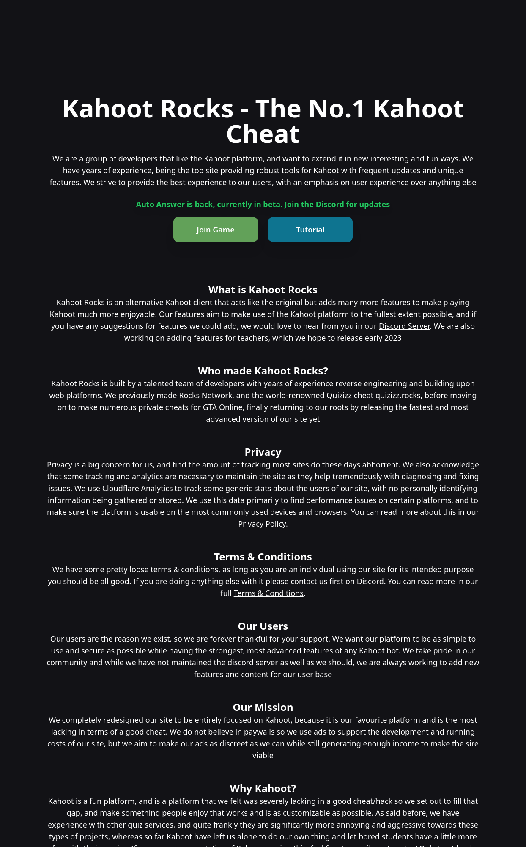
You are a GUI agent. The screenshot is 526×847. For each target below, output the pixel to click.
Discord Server (404, 326)
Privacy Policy (262, 524)
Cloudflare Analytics (137, 488)
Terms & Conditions (269, 593)
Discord (330, 204)
